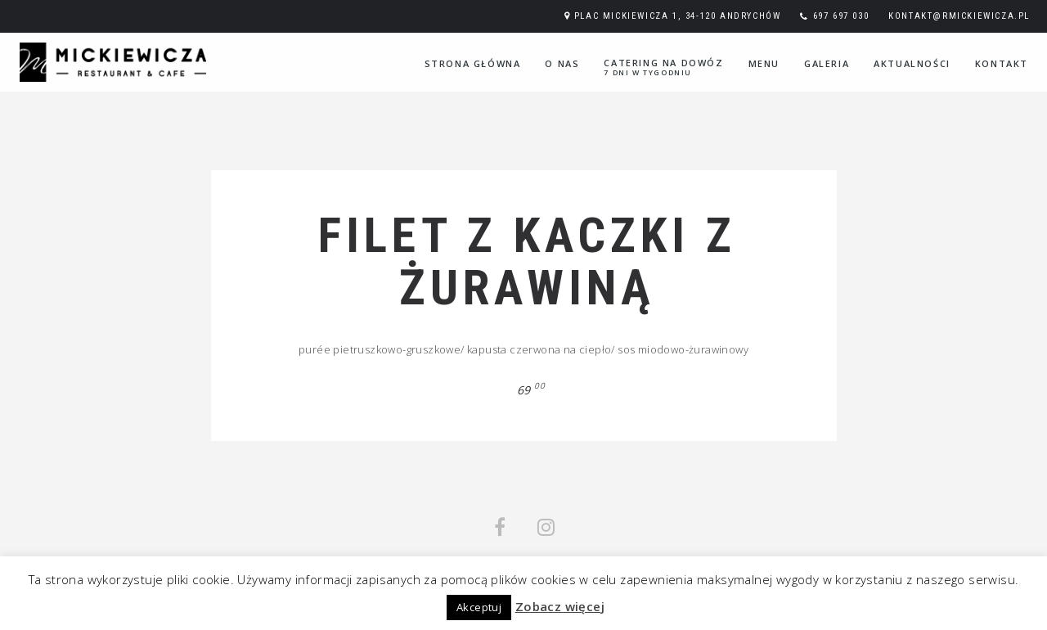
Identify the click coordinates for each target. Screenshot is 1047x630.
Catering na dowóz (663, 67)
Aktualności (912, 63)
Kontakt (1001, 63)
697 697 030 (841, 16)
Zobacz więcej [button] (559, 606)
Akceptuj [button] (478, 607)
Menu (764, 63)
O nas (562, 63)
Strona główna (473, 63)
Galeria (826, 63)
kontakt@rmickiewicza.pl (959, 16)
